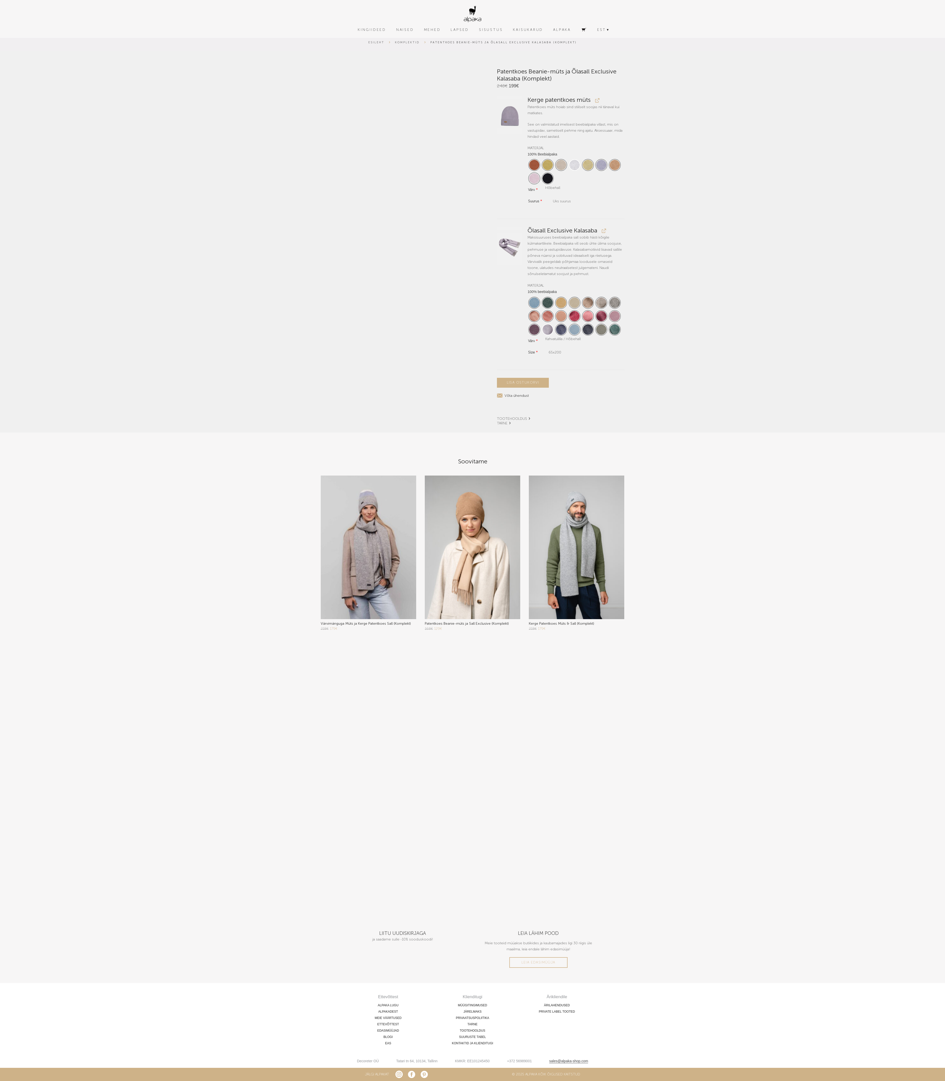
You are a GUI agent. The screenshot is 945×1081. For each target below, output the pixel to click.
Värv (533, 190)
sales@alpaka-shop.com (568, 1061)
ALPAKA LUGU (388, 1005)
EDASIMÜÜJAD (388, 1030)
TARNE (502, 423)
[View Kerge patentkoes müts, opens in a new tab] (596, 100)
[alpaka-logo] (472, 14)
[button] (509, 115)
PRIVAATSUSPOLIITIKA (472, 1018)
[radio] (534, 165)
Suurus (535, 201)
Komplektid (407, 42)
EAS (388, 1043)
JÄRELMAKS (472, 1011)
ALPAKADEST (388, 1011)
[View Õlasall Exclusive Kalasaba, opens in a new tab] (603, 230)
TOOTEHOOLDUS (512, 418)
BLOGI (388, 1037)
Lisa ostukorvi (523, 382)
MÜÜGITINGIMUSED (472, 1005)
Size (533, 352)
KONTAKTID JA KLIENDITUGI (472, 1043)
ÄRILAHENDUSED (557, 1005)
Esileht (376, 42)
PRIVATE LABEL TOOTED (557, 1011)
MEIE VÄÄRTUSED (388, 1018)
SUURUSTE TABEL (472, 1037)
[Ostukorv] (584, 30)
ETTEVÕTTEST (388, 1024)
